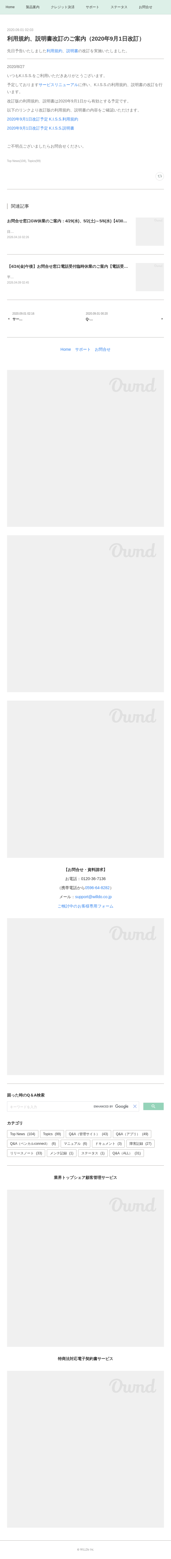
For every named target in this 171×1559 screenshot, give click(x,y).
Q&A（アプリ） (132, 1135)
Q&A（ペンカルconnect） (33, 1144)
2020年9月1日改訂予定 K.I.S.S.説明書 (40, 128)
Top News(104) (16, 161)
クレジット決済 (62, 7)
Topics (52, 1135)
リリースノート (26, 1154)
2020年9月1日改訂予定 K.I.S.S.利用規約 (42, 119)
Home (10, 7)
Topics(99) (34, 161)
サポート (92, 7)
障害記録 (140, 1144)
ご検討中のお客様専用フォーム (86, 906)
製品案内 (33, 7)
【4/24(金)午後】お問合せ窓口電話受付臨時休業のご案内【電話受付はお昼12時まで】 (83, 266)
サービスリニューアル (58, 84)
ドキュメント (108, 1144)
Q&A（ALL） (127, 1154)
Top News (22, 1135)
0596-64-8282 (97, 888)
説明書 (72, 51)
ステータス (119, 7)
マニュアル (75, 1144)
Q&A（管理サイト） (88, 1135)
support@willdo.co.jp (93, 897)
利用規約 (54, 51)
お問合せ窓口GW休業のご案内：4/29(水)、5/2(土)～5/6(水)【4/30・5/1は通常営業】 (81, 221)
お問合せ (145, 7)
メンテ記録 (61, 1154)
